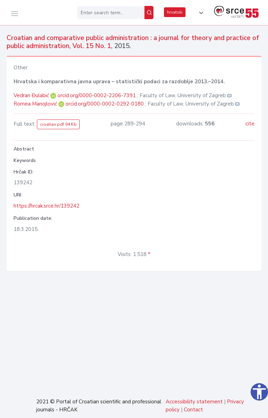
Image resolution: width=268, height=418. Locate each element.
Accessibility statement (194, 401)
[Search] (148, 12)
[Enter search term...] (111, 12)
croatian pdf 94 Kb (58, 124)
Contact (193, 409)
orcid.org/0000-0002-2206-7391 (96, 95)
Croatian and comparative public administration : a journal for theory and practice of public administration (133, 42)
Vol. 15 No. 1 (91, 46)
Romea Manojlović (36, 103)
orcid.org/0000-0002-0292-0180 (104, 103)
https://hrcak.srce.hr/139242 (46, 205)
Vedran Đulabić (32, 95)
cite (249, 123)
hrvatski (174, 12)
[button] (200, 12)
